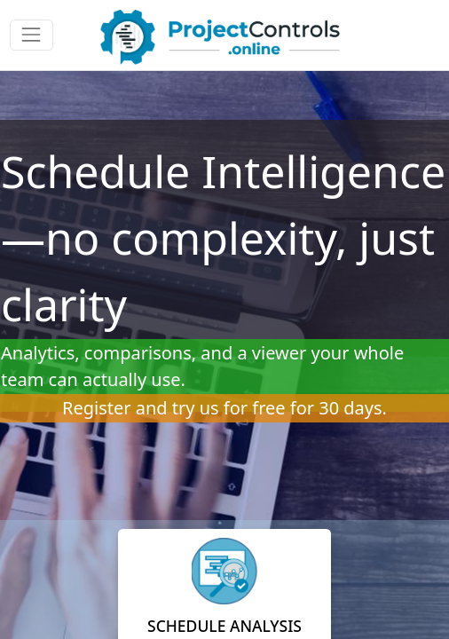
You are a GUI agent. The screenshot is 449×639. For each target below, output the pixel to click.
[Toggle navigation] (31, 35)
